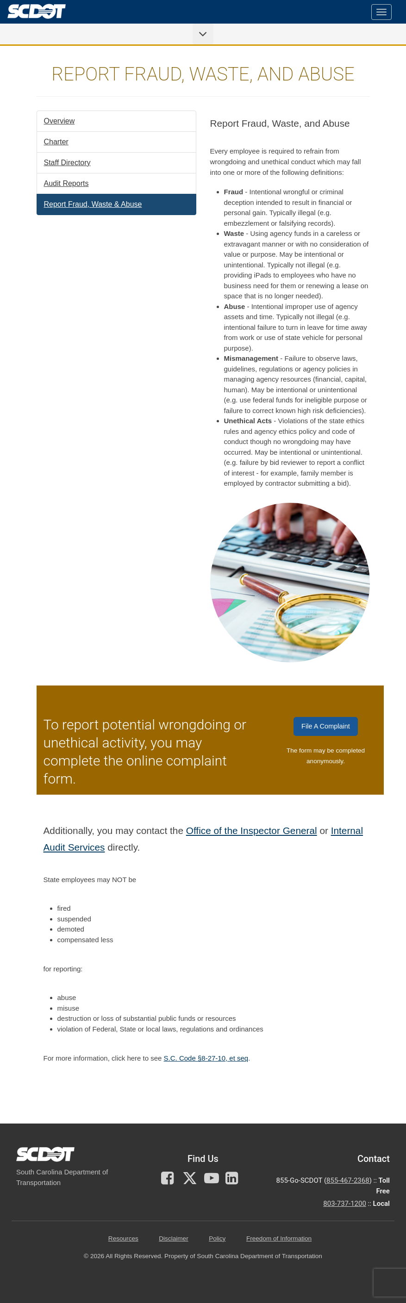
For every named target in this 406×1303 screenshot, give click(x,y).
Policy (217, 1238)
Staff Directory (67, 163)
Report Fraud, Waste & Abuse (93, 204)
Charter (56, 142)
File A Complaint (325, 726)
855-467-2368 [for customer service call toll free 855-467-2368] (347, 1180)
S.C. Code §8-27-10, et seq (206, 1058)
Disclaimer (173, 1238)
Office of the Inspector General (251, 830)
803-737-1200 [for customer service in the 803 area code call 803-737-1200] (344, 1203)
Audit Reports (66, 183)
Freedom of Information (279, 1238)
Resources (123, 1238)
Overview (59, 121)
